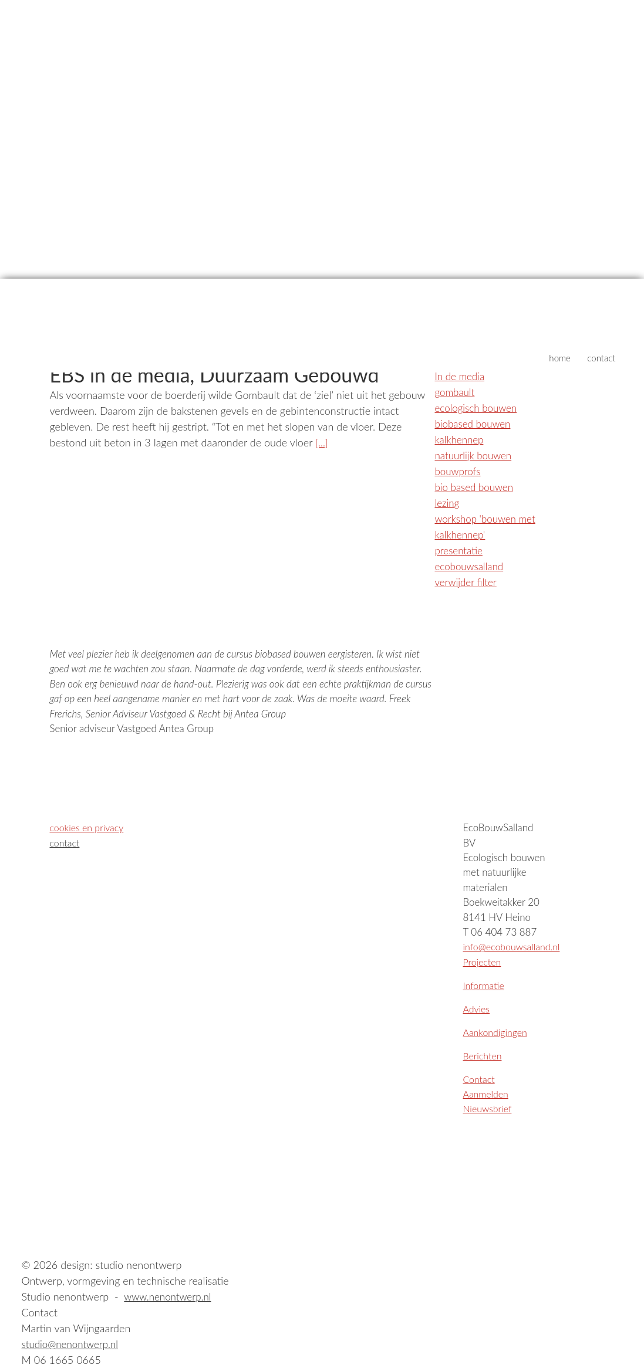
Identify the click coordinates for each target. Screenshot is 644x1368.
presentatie (460, 550)
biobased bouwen (475, 423)
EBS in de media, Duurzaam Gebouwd (225, 374)
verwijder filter (468, 581)
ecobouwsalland (471, 566)
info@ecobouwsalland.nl (514, 946)
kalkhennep (461, 439)
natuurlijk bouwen (476, 455)
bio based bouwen (476, 486)
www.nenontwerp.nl (170, 1296)
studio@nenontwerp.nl (73, 1343)
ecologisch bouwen (478, 407)
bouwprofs (459, 471)
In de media (461, 376)
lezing (448, 502)
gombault (456, 391)
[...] (322, 442)
